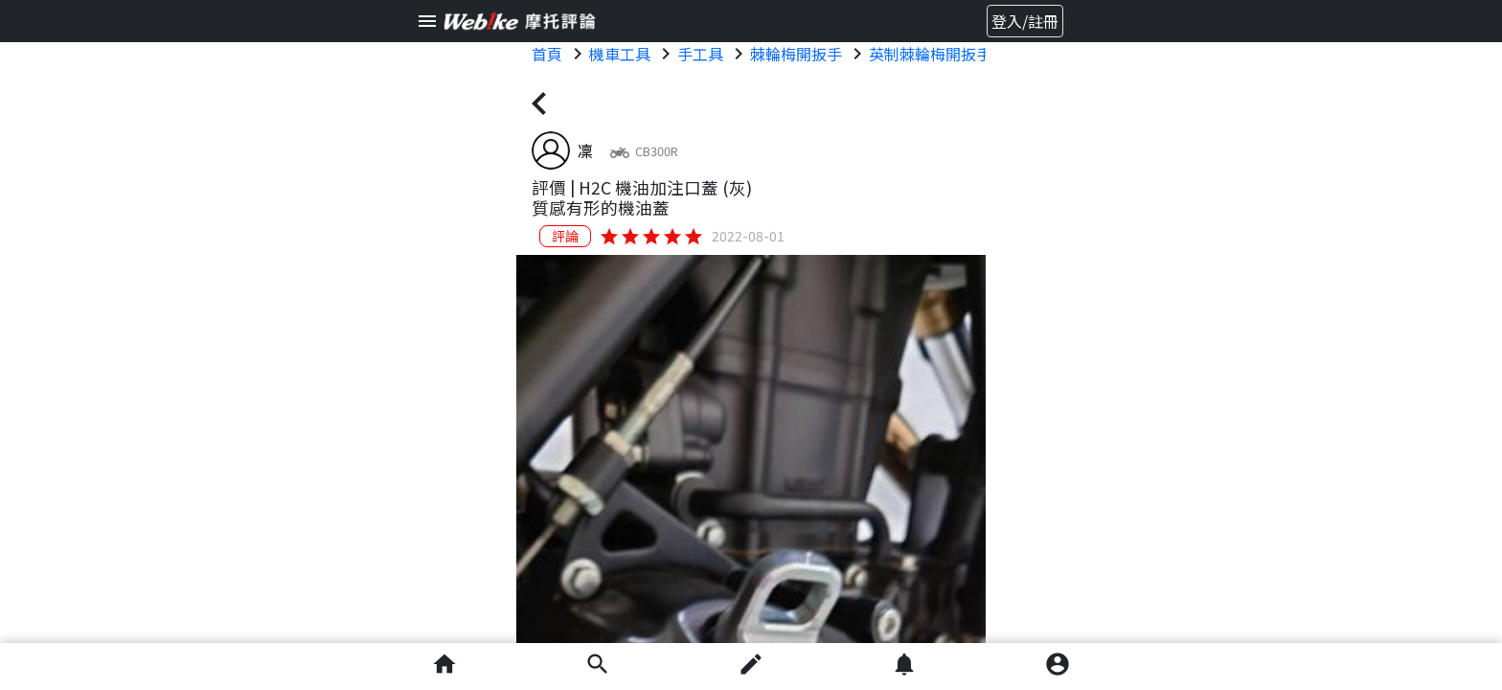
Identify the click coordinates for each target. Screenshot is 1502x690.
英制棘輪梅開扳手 (930, 53)
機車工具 (619, 53)
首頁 (547, 53)
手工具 (700, 53)
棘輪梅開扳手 (796, 53)
